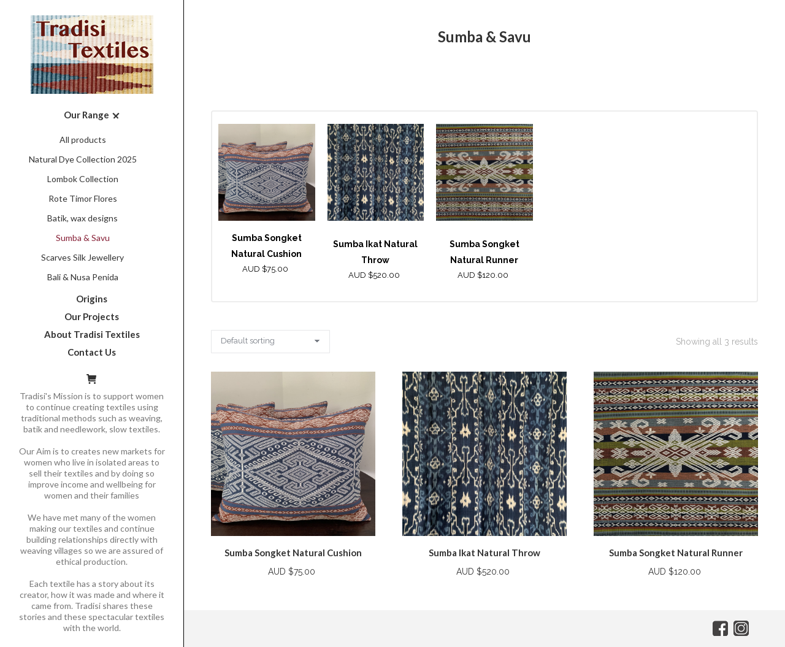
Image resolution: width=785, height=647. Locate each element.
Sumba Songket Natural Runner (676, 552)
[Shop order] (270, 341)
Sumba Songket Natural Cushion (293, 552)
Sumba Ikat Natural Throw (484, 552)
